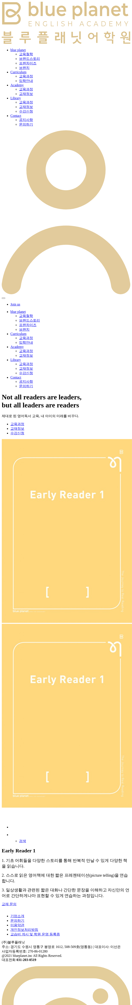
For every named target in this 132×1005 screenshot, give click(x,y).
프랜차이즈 (27, 63)
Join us (15, 304)
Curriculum (18, 72)
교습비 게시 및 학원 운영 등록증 (35, 934)
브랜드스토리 (29, 58)
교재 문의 (9, 904)
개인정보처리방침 (24, 929)
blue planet (18, 50)
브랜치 (24, 68)
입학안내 (26, 81)
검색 (22, 841)
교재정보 (26, 94)
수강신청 (26, 111)
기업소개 (17, 916)
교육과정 (26, 76)
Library (15, 98)
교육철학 (26, 54)
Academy (17, 85)
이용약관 (17, 925)
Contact (15, 116)
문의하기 (26, 124)
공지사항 (26, 120)
